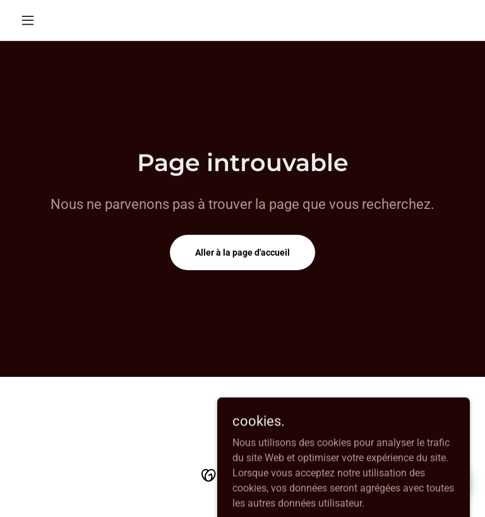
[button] (49, 20)
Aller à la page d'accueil (242, 252)
